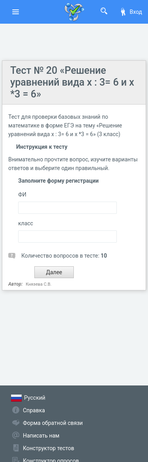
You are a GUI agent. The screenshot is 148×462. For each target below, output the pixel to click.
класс (25, 223)
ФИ (22, 194)
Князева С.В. (38, 284)
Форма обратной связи (53, 423)
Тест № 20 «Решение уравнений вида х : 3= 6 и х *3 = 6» (72, 82)
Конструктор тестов (48, 448)
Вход (130, 12)
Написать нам (41, 435)
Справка (34, 410)
